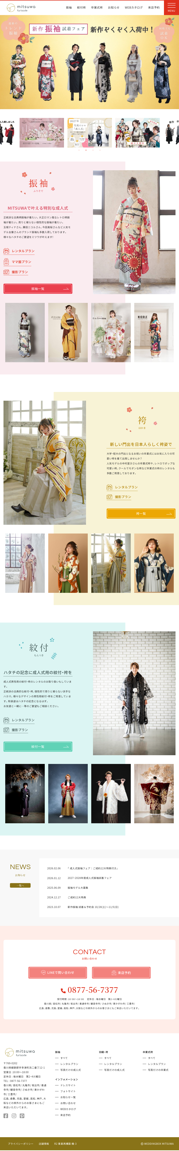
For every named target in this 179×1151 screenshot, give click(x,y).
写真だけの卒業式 (158, 1070)
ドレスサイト (68, 1086)
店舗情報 (44, 1144)
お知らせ (114, 7)
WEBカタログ (134, 7)
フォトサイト (68, 1092)
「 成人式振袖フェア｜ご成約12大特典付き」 (93, 868)
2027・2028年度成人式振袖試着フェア (90, 878)
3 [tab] (93, 150)
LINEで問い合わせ (57, 972)
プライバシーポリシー (21, 1144)
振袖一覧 (50, 288)
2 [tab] (86, 150)
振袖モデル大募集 (78, 887)
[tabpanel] (89, 133)
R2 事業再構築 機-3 (65, 1144)
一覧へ (20, 885)
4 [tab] (100, 150)
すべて (64, 1058)
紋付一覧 (50, 746)
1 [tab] (79, 150)
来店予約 (154, 7)
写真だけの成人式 (70, 1070)
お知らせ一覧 (68, 1098)
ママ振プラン (17, 261)
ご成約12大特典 (77, 897)
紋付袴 (81, 7)
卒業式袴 (97, 7)
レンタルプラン (19, 251)
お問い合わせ (68, 1104)
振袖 (69, 7)
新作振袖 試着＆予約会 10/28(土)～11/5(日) (93, 907)
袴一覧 (154, 513)
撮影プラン (15, 271)
